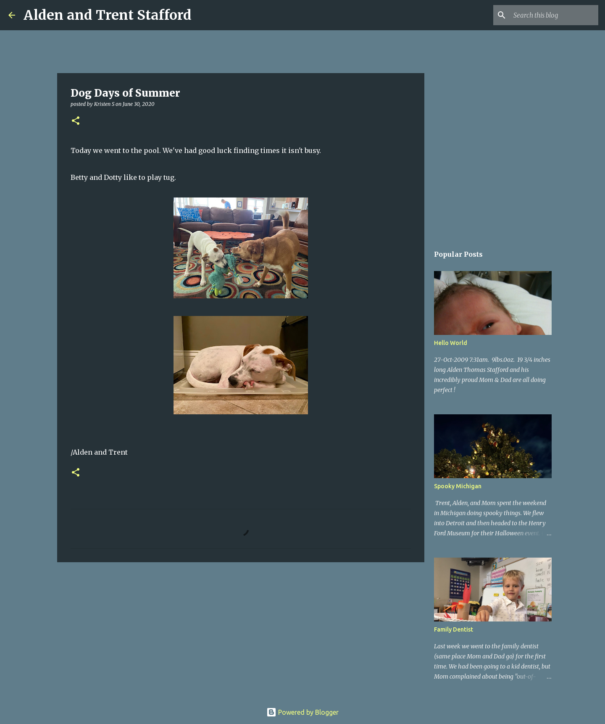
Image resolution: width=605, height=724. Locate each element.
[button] (76, 121)
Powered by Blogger (302, 712)
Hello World (450, 343)
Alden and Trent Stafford (108, 15)
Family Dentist (453, 629)
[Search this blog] (554, 15)
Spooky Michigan (457, 486)
